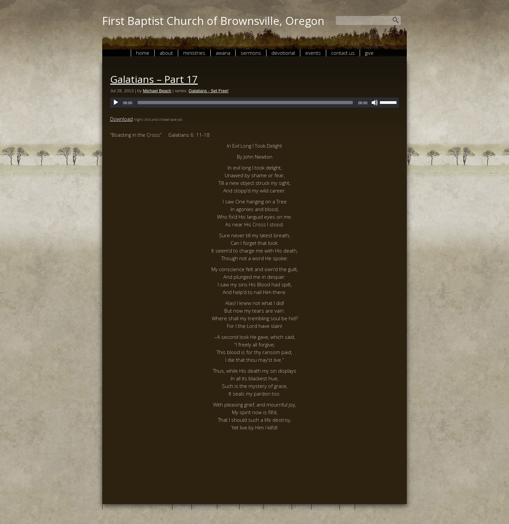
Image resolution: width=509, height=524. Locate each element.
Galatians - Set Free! (209, 90)
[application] (254, 103)
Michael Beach (157, 90)
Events (313, 52)
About (166, 52)
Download (121, 118)
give (369, 52)
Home (142, 52)
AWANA (223, 52)
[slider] (245, 102)
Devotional (283, 52)
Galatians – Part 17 (154, 79)
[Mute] (374, 102)
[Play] (115, 102)
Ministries (194, 52)
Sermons (251, 52)
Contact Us (343, 52)
